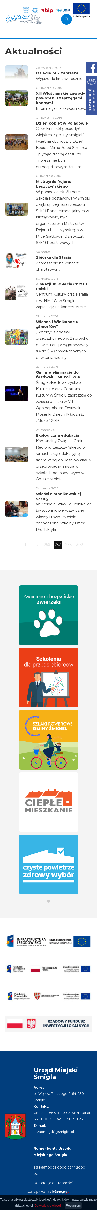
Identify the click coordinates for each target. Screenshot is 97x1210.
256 (47, 544)
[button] (48, 901)
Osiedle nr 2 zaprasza (57, 73)
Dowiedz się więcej (47, 1205)
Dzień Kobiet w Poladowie (62, 123)
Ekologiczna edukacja (57, 435)
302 (79, 544)
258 (68, 544)
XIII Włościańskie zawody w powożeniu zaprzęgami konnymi (62, 98)
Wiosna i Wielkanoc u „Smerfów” (57, 324)
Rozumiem (73, 1205)
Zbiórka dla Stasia (53, 257)
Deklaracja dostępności (53, 1183)
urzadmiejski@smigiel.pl (54, 1132)
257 (58, 544)
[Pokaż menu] (86, 19)
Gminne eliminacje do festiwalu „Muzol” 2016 (59, 374)
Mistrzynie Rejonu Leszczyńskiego (53, 184)
